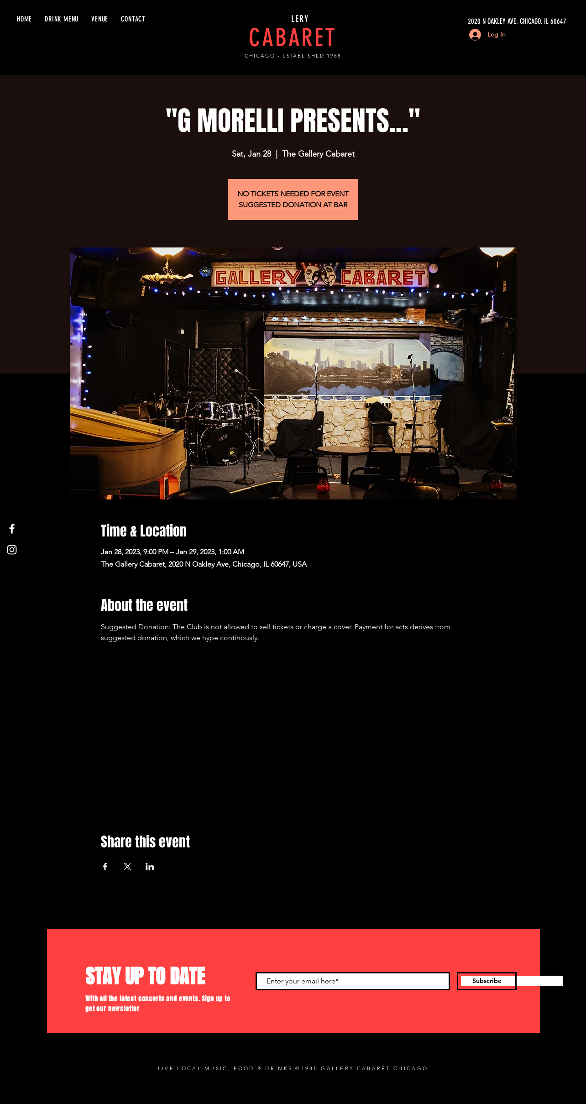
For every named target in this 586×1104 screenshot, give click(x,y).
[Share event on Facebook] (105, 866)
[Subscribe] (487, 981)
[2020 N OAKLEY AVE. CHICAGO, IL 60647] (480, 21)
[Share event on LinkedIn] (150, 866)
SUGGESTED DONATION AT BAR (293, 204)
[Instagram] (11, 549)
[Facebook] (11, 528)
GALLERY (293, 18)
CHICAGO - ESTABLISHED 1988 (293, 56)
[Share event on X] (127, 866)
